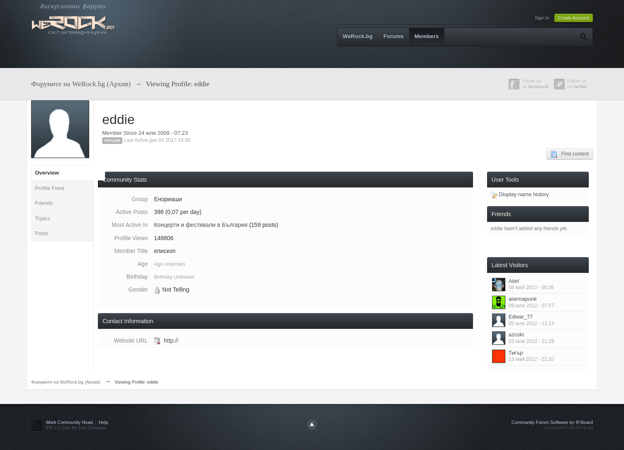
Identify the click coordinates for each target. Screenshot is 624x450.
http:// (171, 340)
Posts (42, 233)
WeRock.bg (358, 36)
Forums (393, 36)
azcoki (516, 334)
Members (426, 36)
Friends (44, 203)
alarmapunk (523, 299)
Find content (570, 154)
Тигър (516, 353)
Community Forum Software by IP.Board (552, 422)
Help (103, 422)
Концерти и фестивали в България (200, 224)
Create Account (573, 17)
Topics (42, 218)
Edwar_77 (521, 317)
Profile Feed (49, 188)
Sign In (542, 17)
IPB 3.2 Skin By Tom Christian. (76, 427)
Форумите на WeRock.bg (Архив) (65, 381)
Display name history (520, 194)
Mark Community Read (69, 422)
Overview (47, 173)
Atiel (514, 281)
